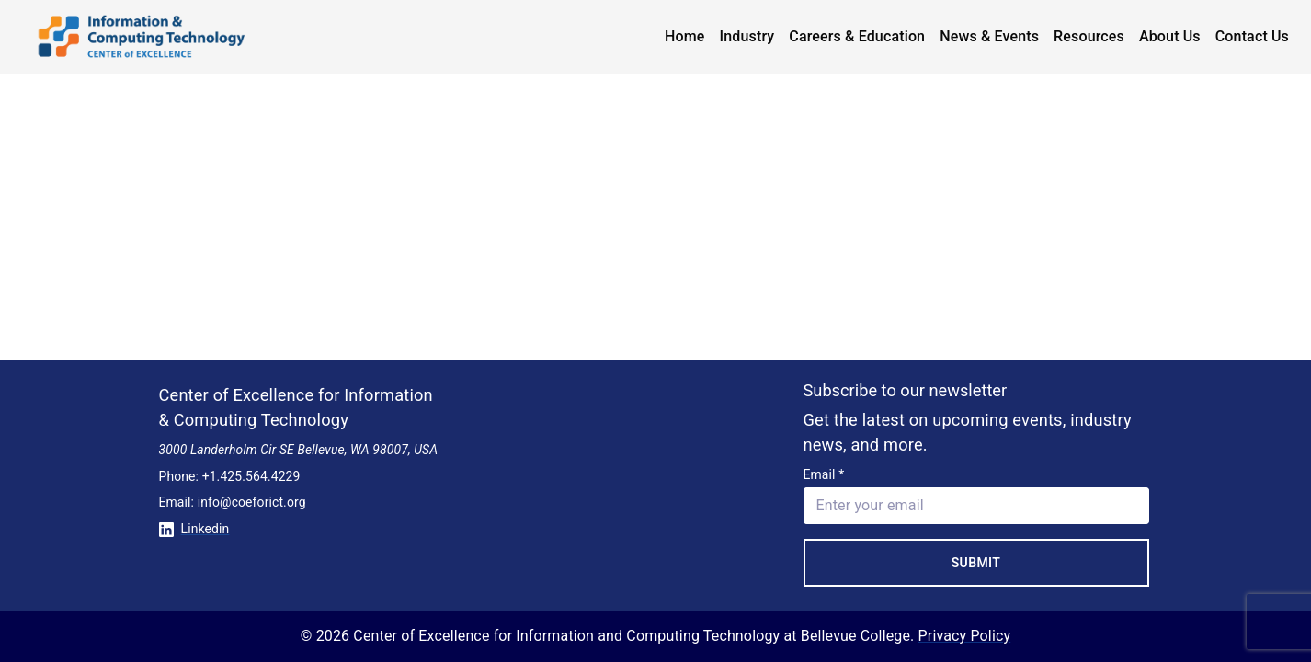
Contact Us (1252, 36)
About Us (1170, 36)
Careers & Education (857, 36)
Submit (976, 562)
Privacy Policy (964, 636)
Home (685, 36)
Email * (824, 474)
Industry (747, 36)
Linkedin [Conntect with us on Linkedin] (194, 528)
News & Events (989, 36)
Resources (1089, 36)
